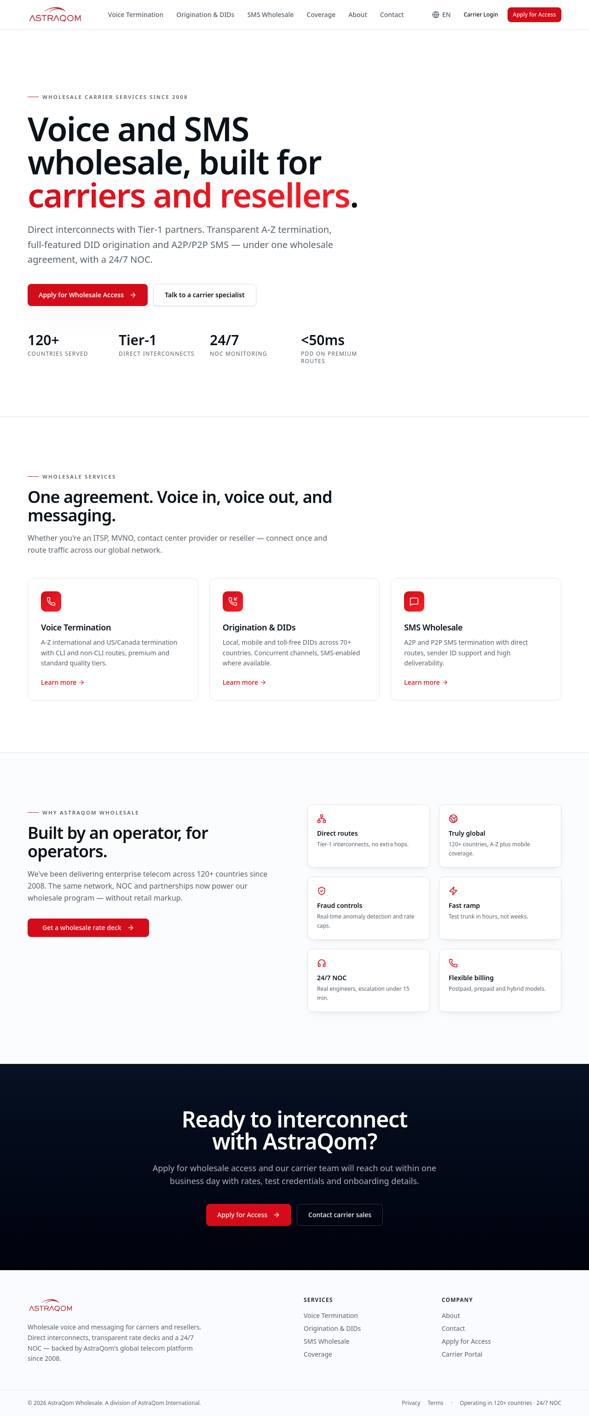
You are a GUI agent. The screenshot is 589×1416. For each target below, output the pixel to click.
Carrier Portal (462, 1354)
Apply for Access (534, 14)
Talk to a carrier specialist (204, 294)
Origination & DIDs (205, 14)
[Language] (441, 14)
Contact (392, 14)
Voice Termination (135, 14)
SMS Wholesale (270, 14)
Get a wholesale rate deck (88, 927)
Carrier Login (481, 14)
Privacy (411, 1403)
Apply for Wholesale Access (88, 294)
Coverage (320, 14)
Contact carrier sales (339, 1214)
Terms (435, 1403)
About (357, 14)
